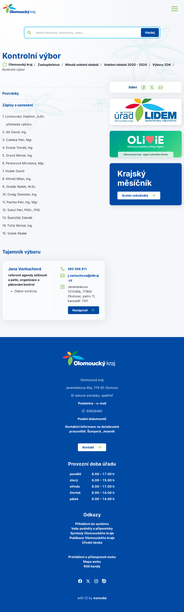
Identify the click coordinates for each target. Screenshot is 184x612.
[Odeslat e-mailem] (160, 87)
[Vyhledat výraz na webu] (86, 32)
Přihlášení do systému (92, 524)
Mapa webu (92, 562)
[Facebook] (80, 581)
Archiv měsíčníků (139, 195)
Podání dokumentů (92, 419)
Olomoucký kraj (17, 64)
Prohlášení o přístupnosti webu (92, 557)
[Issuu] (104, 581)
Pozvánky (10, 93)
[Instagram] (96, 581)
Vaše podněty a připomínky (92, 528)
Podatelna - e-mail (92, 403)
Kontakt (92, 447)
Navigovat (83, 310)
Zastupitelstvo (49, 65)
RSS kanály (92, 566)
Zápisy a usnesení (17, 105)
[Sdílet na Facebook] (143, 87)
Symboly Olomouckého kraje (92, 533)
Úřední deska (92, 542)
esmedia (100, 598)
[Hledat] (150, 32)
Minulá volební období (82, 65)
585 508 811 (73, 269)
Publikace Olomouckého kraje (92, 538)
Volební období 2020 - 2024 (126, 65)
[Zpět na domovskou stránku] (18, 9)
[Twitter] (88, 581)
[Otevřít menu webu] (175, 9)
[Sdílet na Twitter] (152, 87)
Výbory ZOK (162, 65)
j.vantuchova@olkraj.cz (79, 277)
